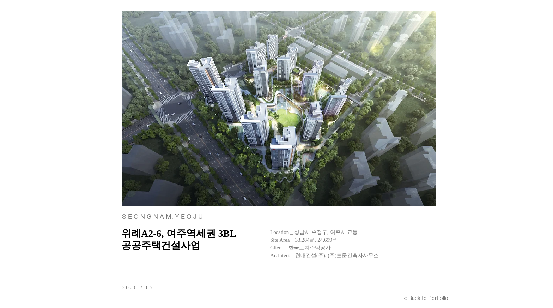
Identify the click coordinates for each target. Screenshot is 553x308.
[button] (279, 108)
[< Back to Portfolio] (426, 298)
